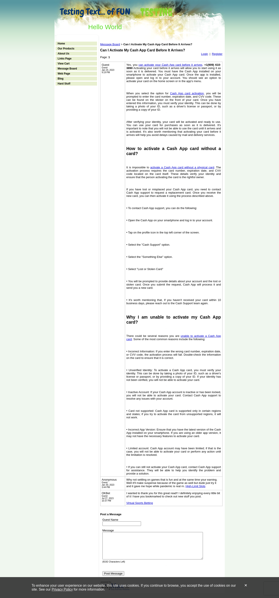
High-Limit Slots (195, 486)
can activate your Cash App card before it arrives (170, 64)
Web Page (64, 73)
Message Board (67, 68)
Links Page (64, 58)
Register (217, 54)
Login (204, 54)
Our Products (66, 48)
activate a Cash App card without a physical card (182, 167)
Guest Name (110, 519)
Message (108, 530)
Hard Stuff (64, 83)
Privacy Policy (62, 589)
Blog (61, 78)
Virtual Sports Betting (139, 503)
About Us (63, 53)
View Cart (64, 63)
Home (61, 43)
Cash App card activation (187, 93)
